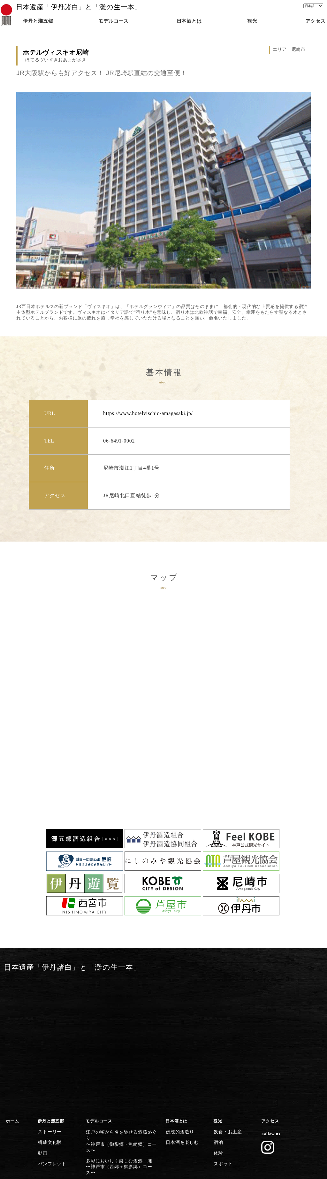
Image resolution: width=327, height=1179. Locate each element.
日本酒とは (176, 991)
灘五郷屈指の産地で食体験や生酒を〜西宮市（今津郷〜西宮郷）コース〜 (123, 1061)
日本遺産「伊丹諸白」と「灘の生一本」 (78, 7)
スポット (222, 1028)
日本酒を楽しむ (180, 1010)
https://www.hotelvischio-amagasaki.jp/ (148, 413)
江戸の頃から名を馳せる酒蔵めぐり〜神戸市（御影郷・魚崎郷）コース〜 (123, 1003)
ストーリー (49, 1000)
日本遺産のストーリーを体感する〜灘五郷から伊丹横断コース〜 (118, 1119)
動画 (42, 1019)
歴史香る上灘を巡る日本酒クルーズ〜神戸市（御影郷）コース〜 (121, 1032)
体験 (217, 1019)
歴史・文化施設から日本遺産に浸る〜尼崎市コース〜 (121, 1090)
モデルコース (99, 991)
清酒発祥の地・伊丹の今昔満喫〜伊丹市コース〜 (116, 1105)
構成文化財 (49, 1010)
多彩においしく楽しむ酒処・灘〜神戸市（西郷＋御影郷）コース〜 (121, 1018)
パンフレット (51, 1028)
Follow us (270, 1003)
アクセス (270, 991)
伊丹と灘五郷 (51, 991)
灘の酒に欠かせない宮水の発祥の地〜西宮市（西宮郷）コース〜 (121, 1047)
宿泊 (217, 1010)
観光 (217, 991)
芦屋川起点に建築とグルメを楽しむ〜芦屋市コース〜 (121, 1076)
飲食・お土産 (226, 1000)
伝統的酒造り (178, 1000)
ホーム (12, 991)
